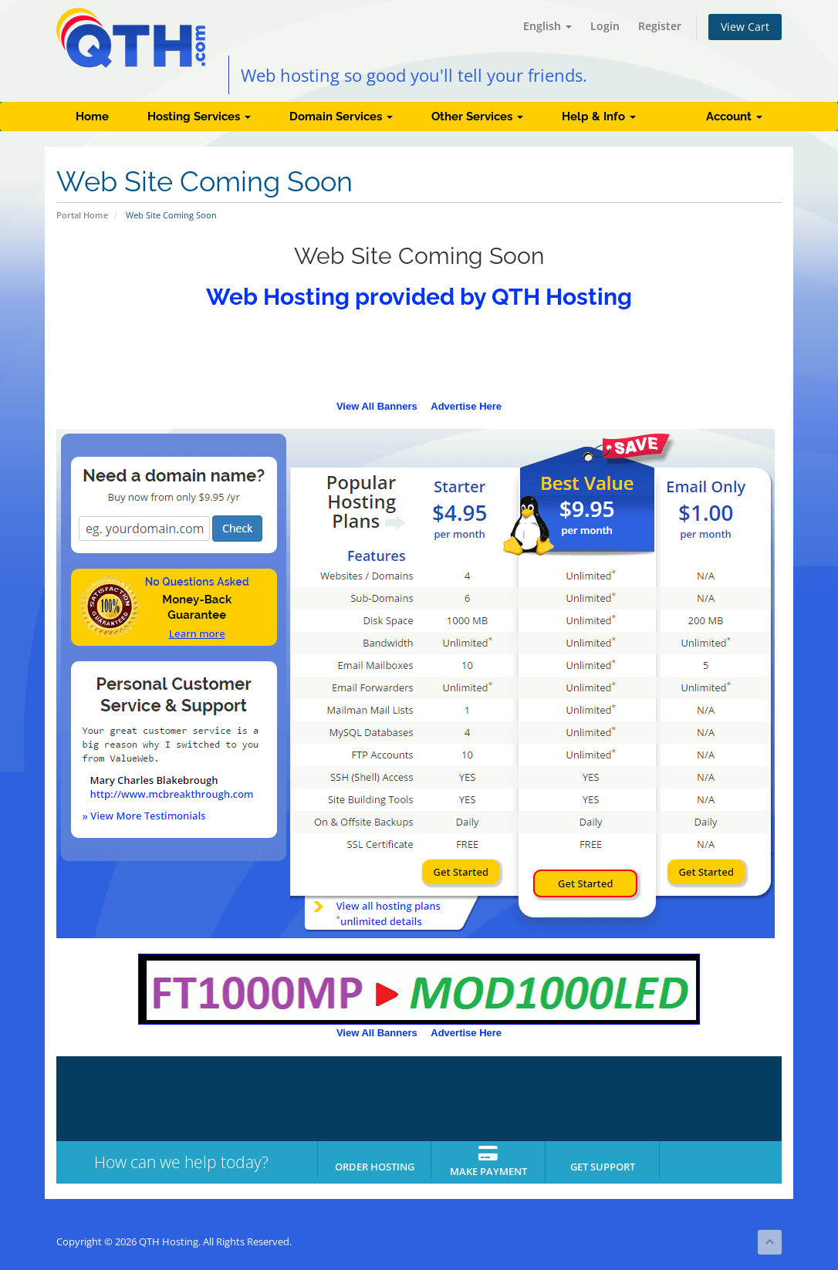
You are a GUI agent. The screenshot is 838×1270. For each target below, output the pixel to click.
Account (734, 116)
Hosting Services (199, 116)
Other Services (477, 116)
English (547, 26)
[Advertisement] (419, 359)
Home (92, 116)
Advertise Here (466, 406)
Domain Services (341, 116)
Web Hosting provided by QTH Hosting (419, 296)
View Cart (745, 26)
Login (605, 26)
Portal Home (82, 215)
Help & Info (599, 116)
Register (659, 26)
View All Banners (376, 406)
